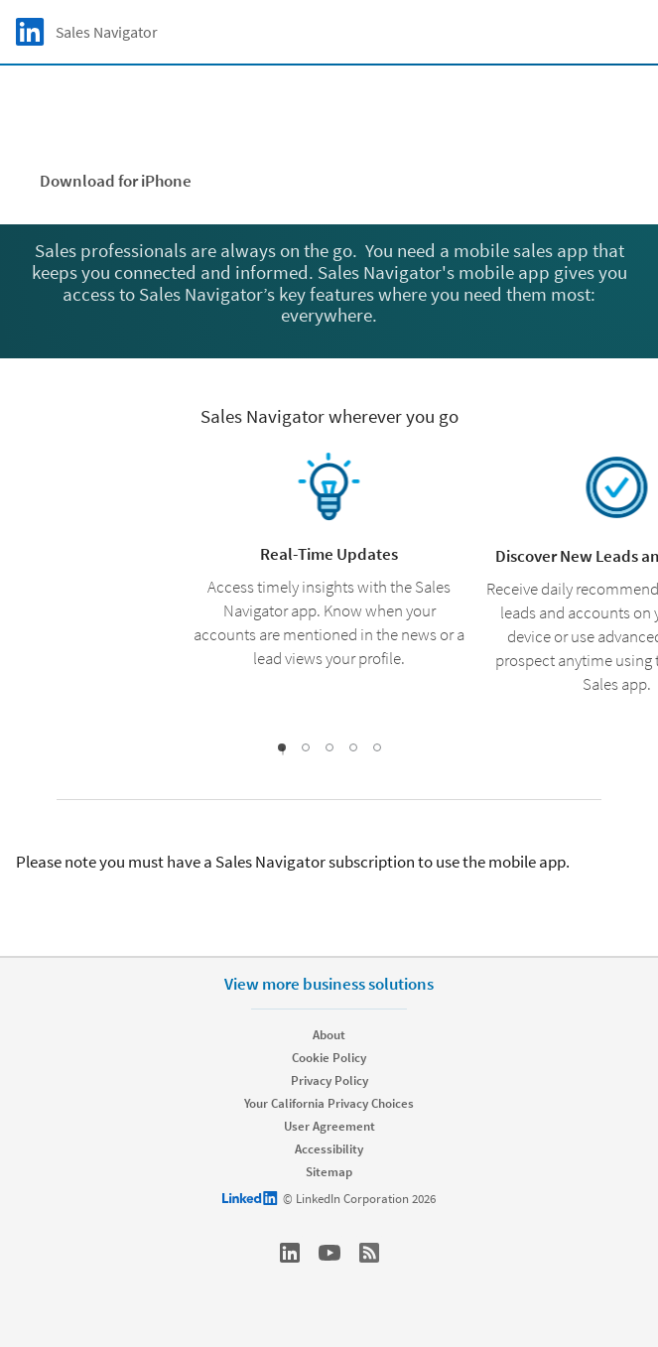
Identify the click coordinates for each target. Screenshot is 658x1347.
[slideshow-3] (329, 747)
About (329, 1034)
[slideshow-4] (353, 747)
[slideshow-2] (306, 747)
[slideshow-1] (283, 751)
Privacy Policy (329, 1080)
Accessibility (329, 1149)
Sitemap (329, 1171)
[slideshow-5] (377, 747)
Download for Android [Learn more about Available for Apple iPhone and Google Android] (326, 181)
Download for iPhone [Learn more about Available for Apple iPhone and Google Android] (116, 181)
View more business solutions (329, 984)
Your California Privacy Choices (329, 1103)
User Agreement (329, 1126)
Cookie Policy (329, 1057)
